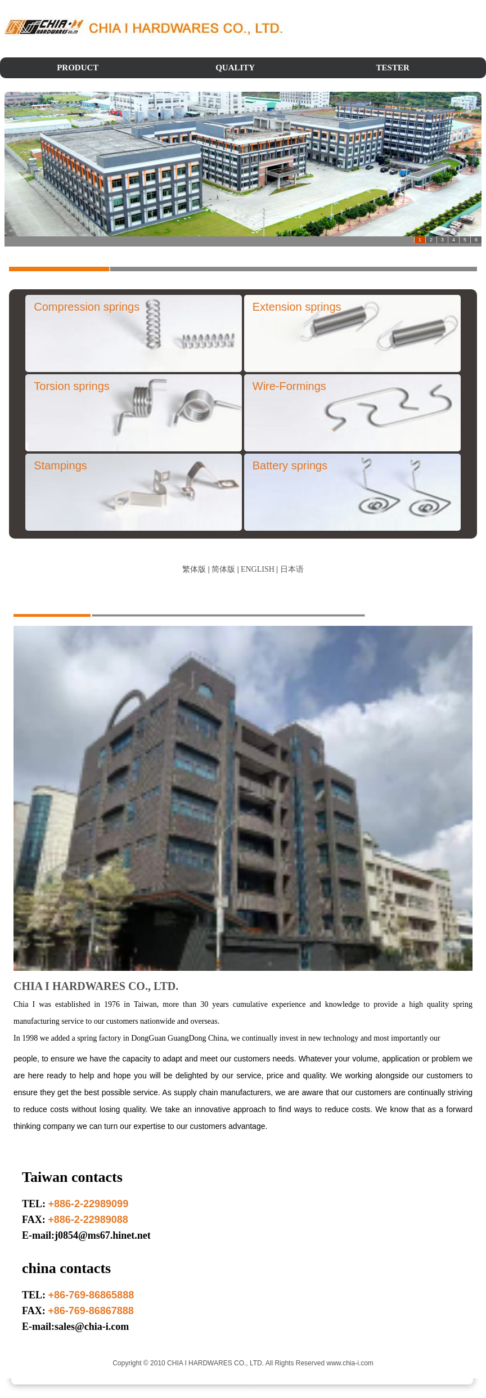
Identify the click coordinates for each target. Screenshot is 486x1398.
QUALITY (235, 67)
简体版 (223, 569)
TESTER (393, 67)
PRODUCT (77, 67)
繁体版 (194, 569)
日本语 (292, 569)
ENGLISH (257, 569)
